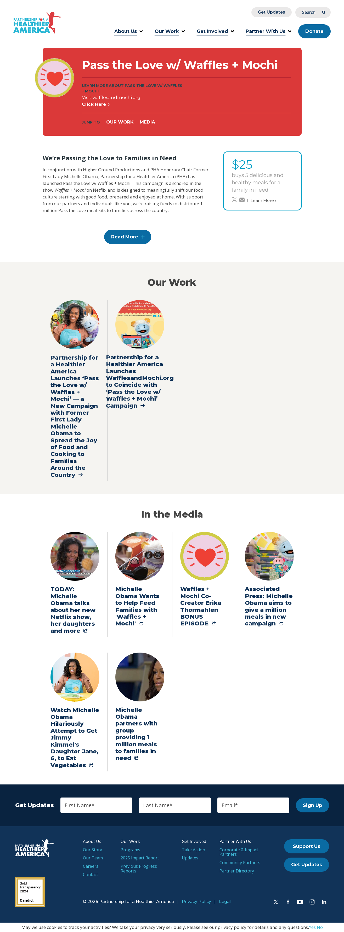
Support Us (306, 846)
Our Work (170, 31)
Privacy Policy (196, 901)
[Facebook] (288, 902)
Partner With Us (268, 31)
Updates (190, 858)
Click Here (96, 104)
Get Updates (271, 12)
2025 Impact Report (140, 858)
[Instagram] (312, 902)
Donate (314, 31)
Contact (90, 874)
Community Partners (239, 862)
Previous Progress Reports (139, 868)
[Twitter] (276, 902)
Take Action (193, 850)
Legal (225, 901)
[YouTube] (300, 902)
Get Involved (215, 31)
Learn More (263, 200)
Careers (90, 866)
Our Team (93, 858)
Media (147, 122)
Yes (312, 927)
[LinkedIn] (324, 902)
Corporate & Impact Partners (238, 852)
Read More (124, 237)
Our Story (92, 850)
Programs (130, 850)
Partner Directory (236, 871)
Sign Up (312, 805)
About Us (128, 31)
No (320, 927)
